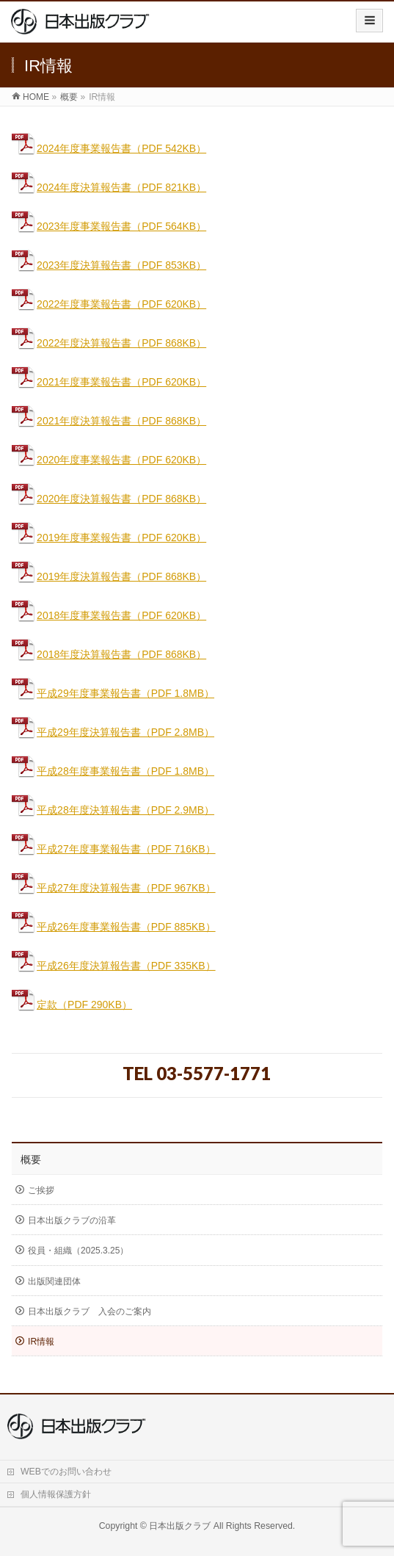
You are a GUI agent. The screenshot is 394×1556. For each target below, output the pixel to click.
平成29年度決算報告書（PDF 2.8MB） (113, 732)
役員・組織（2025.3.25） (78, 1250)
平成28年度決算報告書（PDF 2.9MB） (113, 810)
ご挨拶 (41, 1190)
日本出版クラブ (180, 1526)
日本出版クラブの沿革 (72, 1220)
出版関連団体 (54, 1281)
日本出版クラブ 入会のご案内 (89, 1311)
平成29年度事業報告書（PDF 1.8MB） (113, 693)
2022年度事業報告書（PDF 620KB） (109, 304)
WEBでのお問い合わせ (66, 1471)
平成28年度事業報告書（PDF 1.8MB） (113, 771)
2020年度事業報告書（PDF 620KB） (109, 460)
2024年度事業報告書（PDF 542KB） (109, 148)
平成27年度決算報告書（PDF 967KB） (126, 888)
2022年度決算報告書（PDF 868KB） (109, 343)
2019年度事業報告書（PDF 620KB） (109, 537)
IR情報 (41, 1341)
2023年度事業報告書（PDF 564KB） (109, 226)
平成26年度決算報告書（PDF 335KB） (126, 965)
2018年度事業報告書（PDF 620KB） (109, 615)
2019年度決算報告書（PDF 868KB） (109, 576)
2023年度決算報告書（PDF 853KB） (109, 265)
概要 (31, 1159)
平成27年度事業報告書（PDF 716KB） (114, 849)
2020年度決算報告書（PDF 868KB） (109, 498)
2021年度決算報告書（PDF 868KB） (109, 421)
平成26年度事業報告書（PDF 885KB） (126, 927)
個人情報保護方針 (56, 1494)
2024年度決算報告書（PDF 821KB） (109, 187)
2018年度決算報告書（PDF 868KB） (109, 654)
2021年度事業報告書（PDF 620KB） (109, 382)
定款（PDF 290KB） (84, 1004)
